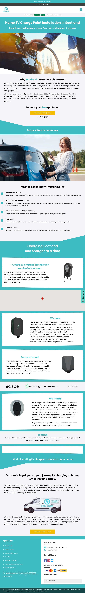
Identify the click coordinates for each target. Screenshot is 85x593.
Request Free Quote (42, 113)
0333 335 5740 (42, 5)
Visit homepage (42, 117)
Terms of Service (10, 573)
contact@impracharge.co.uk (57, 547)
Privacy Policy (32, 572)
